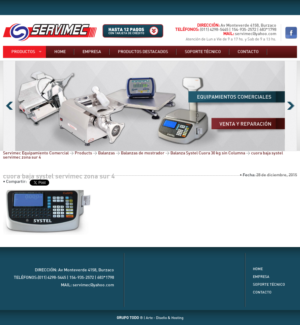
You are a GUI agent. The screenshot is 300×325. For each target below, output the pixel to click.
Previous (9, 106)
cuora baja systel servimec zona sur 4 (59, 176)
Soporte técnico (203, 52)
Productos (23, 52)
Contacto (248, 52)
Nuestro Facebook (291, 33)
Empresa (91, 52)
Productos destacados (143, 52)
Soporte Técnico (269, 284)
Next (291, 106)
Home (60, 52)
